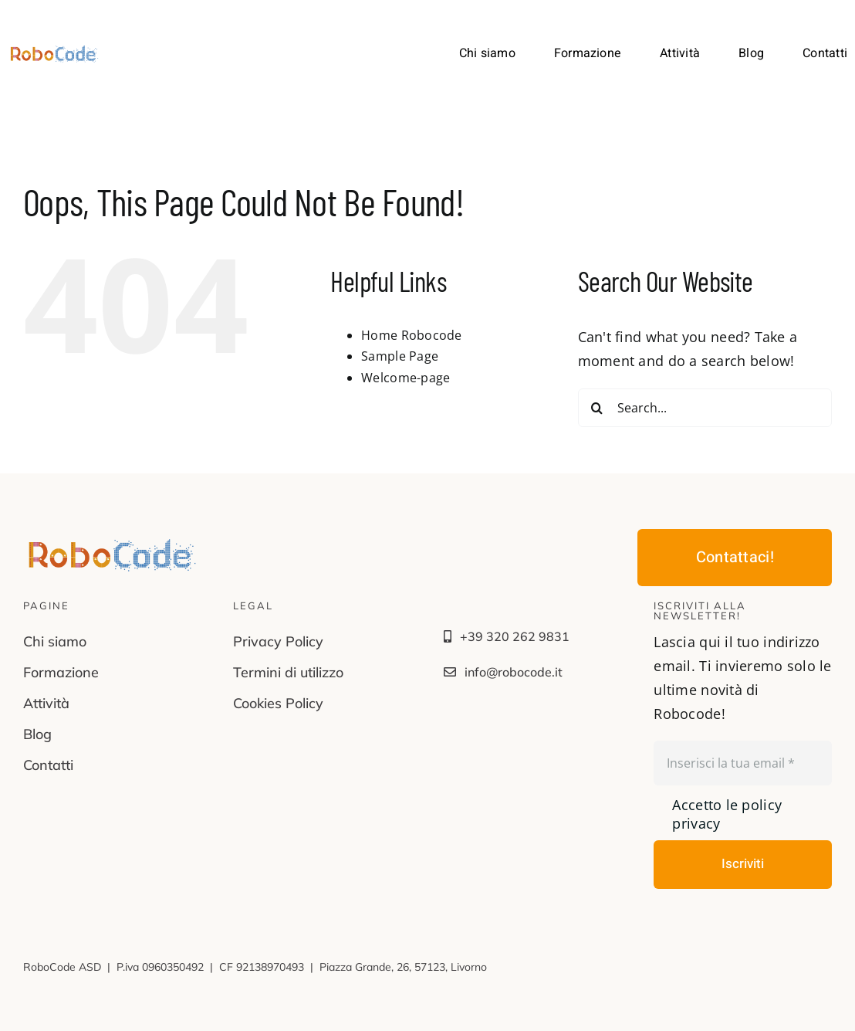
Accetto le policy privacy (727, 814)
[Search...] (705, 407)
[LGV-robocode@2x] (54, 51)
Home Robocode (411, 335)
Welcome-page (405, 377)
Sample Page (399, 356)
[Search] (597, 407)
